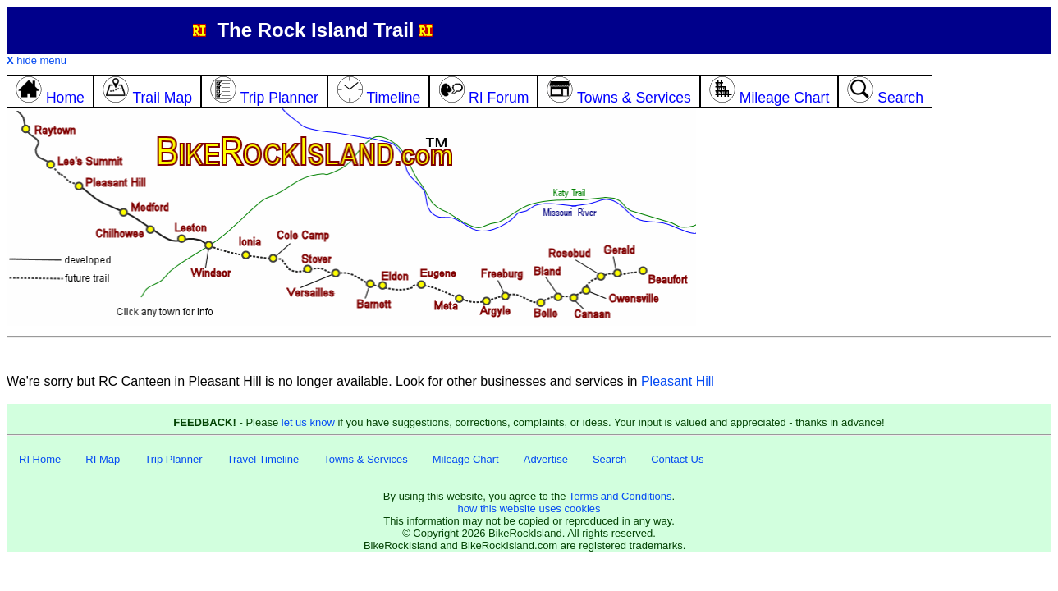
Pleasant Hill (677, 381)
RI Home (40, 459)
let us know (308, 422)
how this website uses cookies (528, 508)
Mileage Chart (466, 459)
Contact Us (677, 459)
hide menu (36, 60)
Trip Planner (173, 459)
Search (609, 459)
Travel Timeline (263, 459)
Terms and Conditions (620, 496)
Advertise (546, 459)
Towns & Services (365, 459)
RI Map (102, 459)
